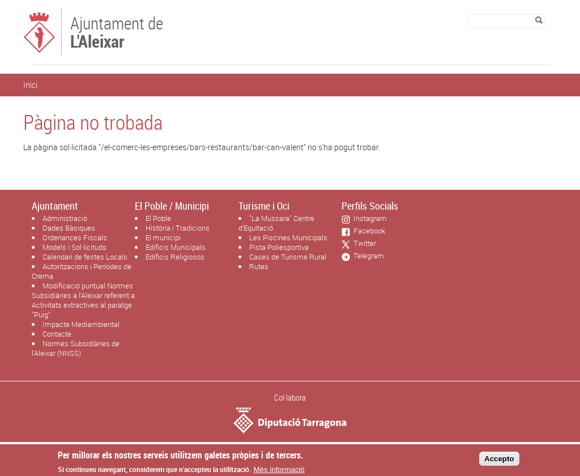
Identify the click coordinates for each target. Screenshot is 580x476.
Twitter (363, 243)
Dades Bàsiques (68, 228)
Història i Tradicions (178, 228)
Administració (64, 218)
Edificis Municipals (176, 247)
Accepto (499, 461)
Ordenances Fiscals (74, 237)
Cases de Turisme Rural (287, 257)
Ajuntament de (116, 31)
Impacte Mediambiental (81, 324)
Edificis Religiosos (175, 257)
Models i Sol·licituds (74, 247)
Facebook (367, 231)
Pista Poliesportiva (279, 247)
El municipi (163, 237)
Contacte (56, 334)
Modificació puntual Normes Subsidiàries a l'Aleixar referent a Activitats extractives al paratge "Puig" (83, 300)
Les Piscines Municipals (288, 237)
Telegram (367, 255)
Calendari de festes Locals (84, 257)
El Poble (158, 218)
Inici (30, 84)
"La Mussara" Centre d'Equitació (276, 223)
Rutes (258, 266)
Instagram (368, 218)
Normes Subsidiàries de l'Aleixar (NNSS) (76, 348)
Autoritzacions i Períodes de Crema (81, 271)
